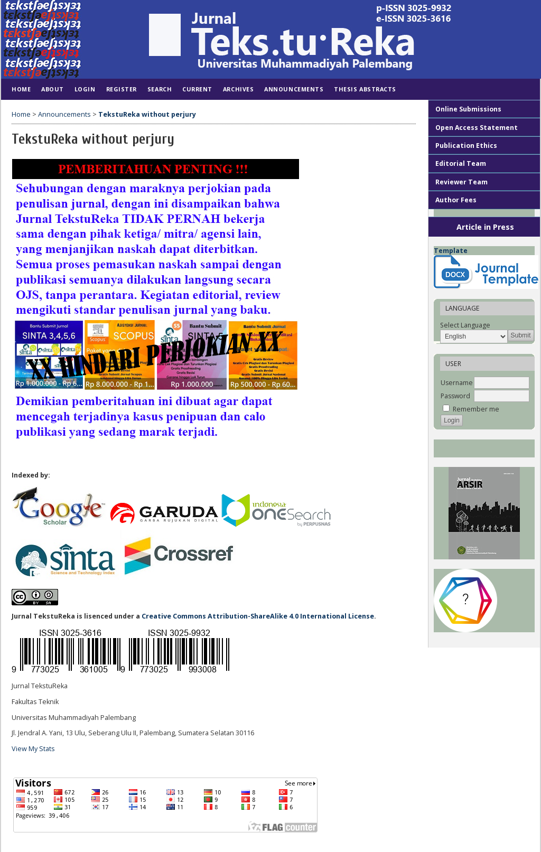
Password (455, 395)
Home (21, 89)
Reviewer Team (461, 181)
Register (121, 89)
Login (85, 89)
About (52, 89)
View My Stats (33, 748)
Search (159, 89)
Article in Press (485, 227)
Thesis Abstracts (365, 89)
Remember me (476, 409)
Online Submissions (468, 109)
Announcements (293, 89)
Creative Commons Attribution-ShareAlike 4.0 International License (258, 616)
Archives (238, 89)
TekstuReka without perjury (147, 114)
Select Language (465, 325)
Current (197, 89)
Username (457, 382)
